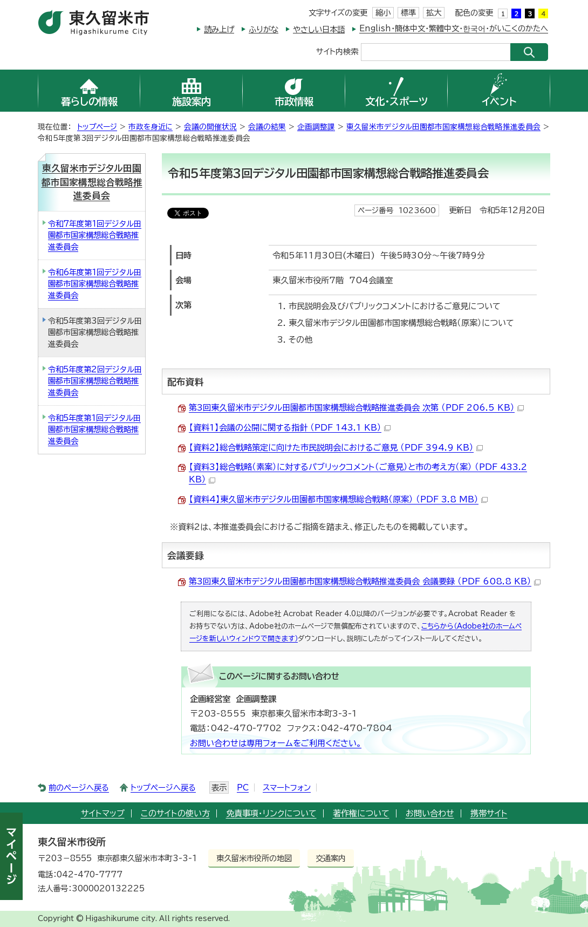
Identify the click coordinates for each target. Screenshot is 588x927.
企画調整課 (316, 127)
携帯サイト (489, 813)
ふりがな (263, 29)
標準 (408, 13)
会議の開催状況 (210, 127)
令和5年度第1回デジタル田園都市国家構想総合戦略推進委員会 (94, 429)
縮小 (383, 13)
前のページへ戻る (79, 787)
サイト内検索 (337, 51)
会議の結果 (267, 127)
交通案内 (331, 858)
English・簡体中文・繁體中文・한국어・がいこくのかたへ (453, 28)
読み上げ (219, 29)
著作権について (361, 813)
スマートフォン (287, 787)
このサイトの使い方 (175, 813)
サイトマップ (103, 813)
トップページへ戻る (163, 787)
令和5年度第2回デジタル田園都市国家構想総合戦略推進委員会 (95, 381)
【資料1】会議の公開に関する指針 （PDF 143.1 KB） (290, 428)
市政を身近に (150, 127)
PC (243, 787)
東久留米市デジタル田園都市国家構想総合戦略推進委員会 (443, 127)
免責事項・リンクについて (271, 813)
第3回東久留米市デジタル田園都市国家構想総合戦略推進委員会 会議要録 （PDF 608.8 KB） (365, 581)
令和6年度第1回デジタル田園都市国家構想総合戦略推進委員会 (94, 283)
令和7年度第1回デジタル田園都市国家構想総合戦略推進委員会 (94, 235)
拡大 (433, 13)
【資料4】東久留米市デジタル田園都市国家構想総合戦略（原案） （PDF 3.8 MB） (338, 499)
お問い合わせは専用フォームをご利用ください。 (275, 743)
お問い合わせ (430, 813)
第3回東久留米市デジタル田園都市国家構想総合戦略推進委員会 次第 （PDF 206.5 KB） (356, 408)
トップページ (97, 127)
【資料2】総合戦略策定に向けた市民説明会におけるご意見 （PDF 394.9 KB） (336, 448)
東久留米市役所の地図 (254, 858)
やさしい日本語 (319, 29)
